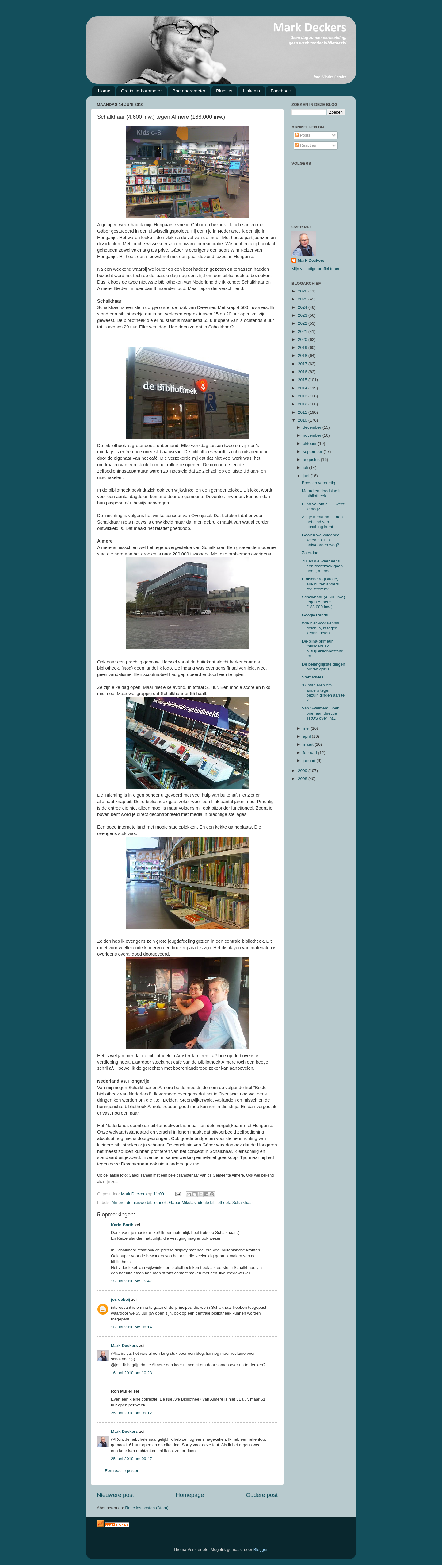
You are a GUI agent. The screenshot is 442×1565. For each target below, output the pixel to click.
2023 (303, 315)
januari (309, 760)
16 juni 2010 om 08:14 (131, 1327)
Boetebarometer (189, 90)
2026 (303, 291)
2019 (303, 347)
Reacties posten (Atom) (146, 1507)
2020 (303, 339)
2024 (303, 307)
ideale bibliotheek (214, 1202)
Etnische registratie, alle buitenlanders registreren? (320, 584)
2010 (303, 420)
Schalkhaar (242, 1202)
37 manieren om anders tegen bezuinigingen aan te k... (323, 692)
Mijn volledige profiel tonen (316, 268)
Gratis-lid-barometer (141, 90)
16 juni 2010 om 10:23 (131, 1372)
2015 (303, 379)
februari (310, 752)
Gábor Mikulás (182, 1202)
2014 (303, 388)
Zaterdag (310, 553)
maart (308, 744)
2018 (303, 355)
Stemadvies (313, 677)
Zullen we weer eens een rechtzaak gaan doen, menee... (322, 566)
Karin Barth (122, 1225)
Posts (303, 135)
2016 (303, 371)
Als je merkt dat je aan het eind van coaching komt (322, 522)
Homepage (190, 1495)
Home (104, 90)
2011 (303, 412)
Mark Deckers (124, 1345)
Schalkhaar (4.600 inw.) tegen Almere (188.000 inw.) (323, 602)
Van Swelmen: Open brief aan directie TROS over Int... (321, 713)
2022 (303, 323)
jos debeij (120, 1299)
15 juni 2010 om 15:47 (131, 1281)
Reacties (305, 145)
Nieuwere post (115, 1495)
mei (307, 728)
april (307, 736)
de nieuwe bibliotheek (147, 1202)
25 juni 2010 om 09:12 (131, 1413)
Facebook (281, 90)
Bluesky (224, 90)
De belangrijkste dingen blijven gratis (323, 666)
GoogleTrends (315, 615)
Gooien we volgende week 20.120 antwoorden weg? (321, 540)
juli (306, 467)
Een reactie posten (122, 1470)
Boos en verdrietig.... (321, 483)
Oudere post (262, 1495)
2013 (303, 396)
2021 (303, 331)
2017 (303, 363)
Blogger (260, 1549)
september (313, 451)
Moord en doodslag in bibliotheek (322, 493)
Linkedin (251, 90)
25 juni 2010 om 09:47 (131, 1458)
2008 (303, 778)
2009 (303, 770)
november (312, 435)
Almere (118, 1202)
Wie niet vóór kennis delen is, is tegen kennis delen (320, 628)
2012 (303, 404)
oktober (310, 443)
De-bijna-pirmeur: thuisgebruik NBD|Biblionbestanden (323, 649)
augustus (312, 459)
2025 (303, 299)
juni (307, 475)
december (312, 427)
